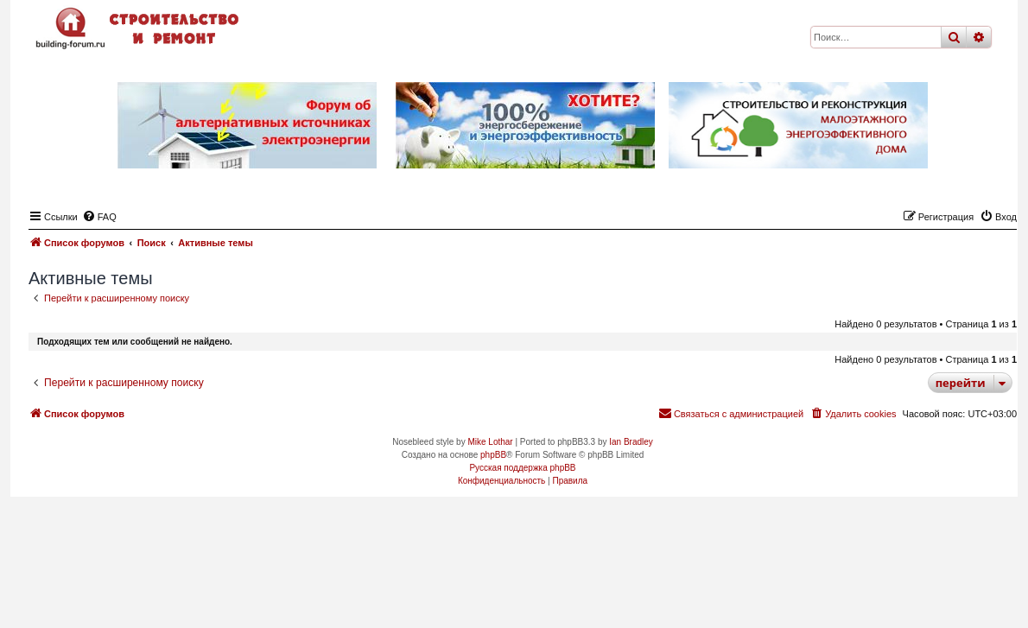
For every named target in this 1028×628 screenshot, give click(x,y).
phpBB (493, 455)
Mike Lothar (489, 442)
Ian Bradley (631, 442)
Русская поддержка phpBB (522, 468)
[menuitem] (99, 216)
